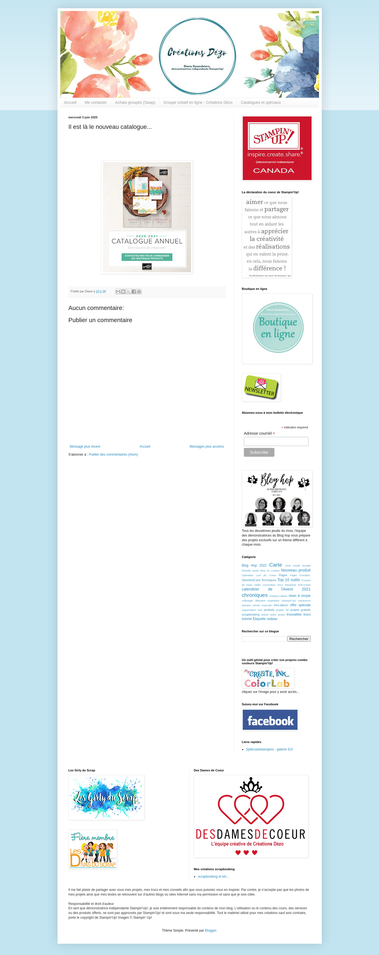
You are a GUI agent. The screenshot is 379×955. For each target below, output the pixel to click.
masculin (266, 605)
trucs (307, 614)
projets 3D (282, 609)
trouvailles (294, 614)
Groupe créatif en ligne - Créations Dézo (198, 102)
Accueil (70, 102)
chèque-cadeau (278, 595)
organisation (249, 609)
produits (269, 609)
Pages (283, 575)
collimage (247, 600)
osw (260, 609)
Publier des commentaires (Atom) (113, 454)
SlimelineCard (251, 580)
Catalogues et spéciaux (261, 102)
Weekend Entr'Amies (297, 584)
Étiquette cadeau (265, 619)
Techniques (268, 580)
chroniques (255, 595)
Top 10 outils (288, 580)
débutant (260, 600)
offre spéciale (300, 605)
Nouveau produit (296, 570)
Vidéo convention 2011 (268, 584)
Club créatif (292, 565)
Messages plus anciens (207, 446)
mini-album (281, 605)
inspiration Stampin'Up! (282, 600)
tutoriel (247, 619)
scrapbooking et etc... (213, 876)
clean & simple (300, 596)
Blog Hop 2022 (254, 565)
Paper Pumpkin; (300, 575)
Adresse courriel (259, 433)
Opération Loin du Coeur (259, 575)
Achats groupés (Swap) (135, 102)
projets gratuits (300, 609)
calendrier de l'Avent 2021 (276, 589)
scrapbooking (251, 614)
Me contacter (96, 102)
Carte (275, 565)
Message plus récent (85, 446)
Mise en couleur (270, 570)
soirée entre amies (273, 614)
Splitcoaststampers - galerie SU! (269, 749)
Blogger (210, 930)
